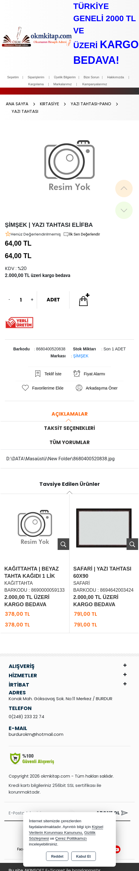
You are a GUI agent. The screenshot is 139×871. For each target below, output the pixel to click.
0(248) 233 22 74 (26, 711)
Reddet (57, 856)
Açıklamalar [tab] (70, 408)
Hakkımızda (115, 77)
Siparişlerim (36, 77)
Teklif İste (47, 368)
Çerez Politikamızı (71, 838)
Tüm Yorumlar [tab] (70, 436)
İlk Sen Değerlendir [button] (81, 228)
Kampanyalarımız (94, 84)
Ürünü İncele (63, 538)
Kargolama (36, 84)
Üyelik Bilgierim (65, 77)
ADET (53, 293)
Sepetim (13, 77)
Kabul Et (83, 856)
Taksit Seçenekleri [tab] (69, 422)
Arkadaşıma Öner (96, 382)
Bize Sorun (92, 77)
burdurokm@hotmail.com (36, 728)
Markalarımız (62, 84)
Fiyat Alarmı (89, 368)
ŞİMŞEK (81, 350)
